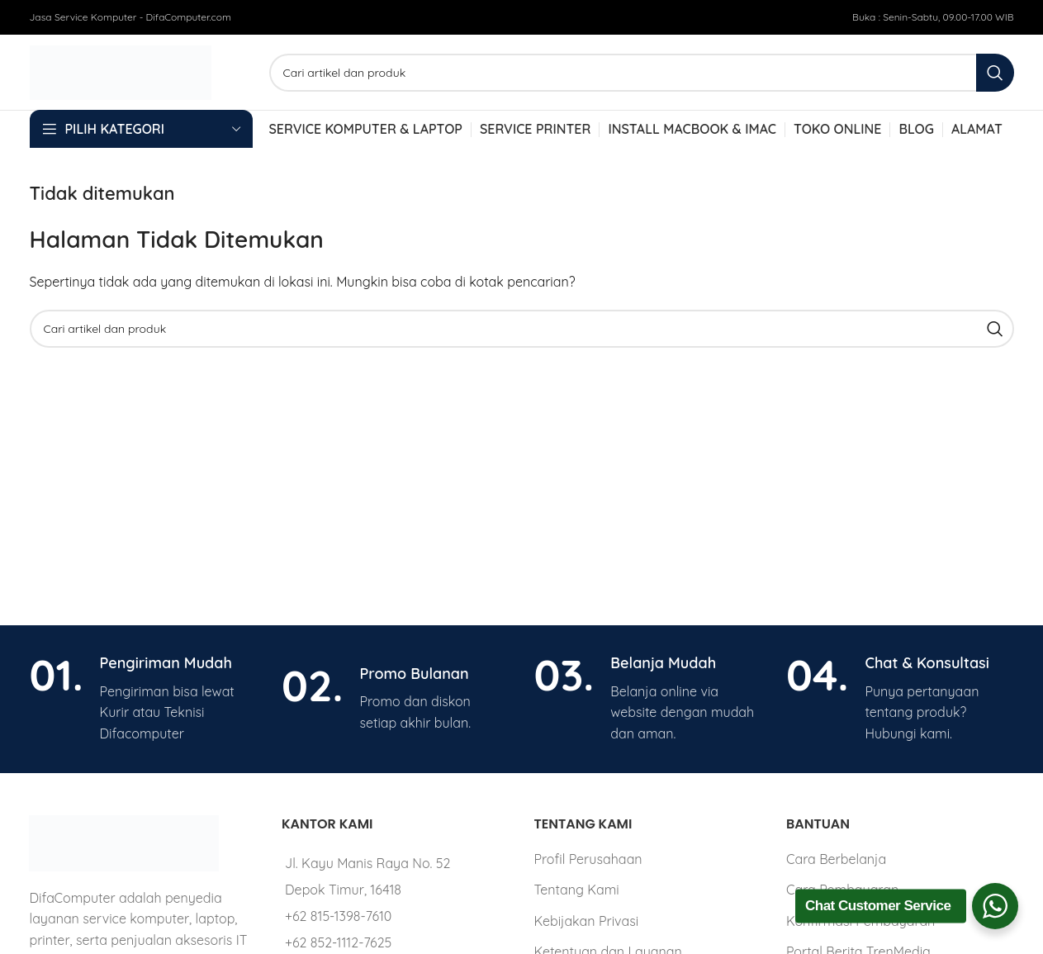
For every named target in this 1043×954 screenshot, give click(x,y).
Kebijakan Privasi (585, 921)
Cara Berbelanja (836, 859)
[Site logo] (120, 71)
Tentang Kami (576, 889)
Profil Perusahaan (587, 859)
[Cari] (641, 73)
